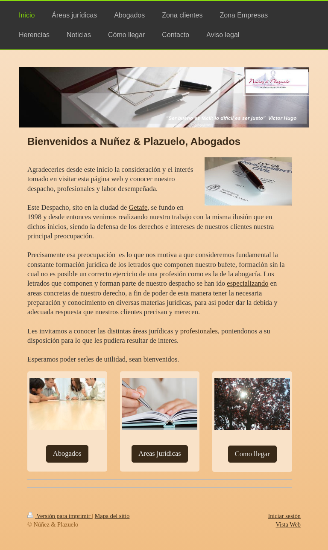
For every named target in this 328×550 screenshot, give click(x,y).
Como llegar (252, 454)
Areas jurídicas (159, 453)
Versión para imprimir (59, 515)
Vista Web (288, 524)
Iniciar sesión (284, 515)
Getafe (138, 207)
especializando (247, 283)
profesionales (199, 331)
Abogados (67, 453)
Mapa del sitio (112, 515)
